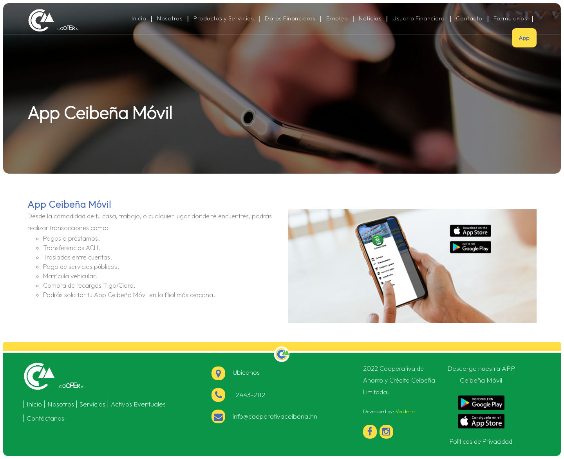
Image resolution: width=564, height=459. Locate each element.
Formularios (510, 18)
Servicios (92, 404)
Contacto (469, 18)
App (524, 38)
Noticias (370, 18)
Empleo (337, 18)
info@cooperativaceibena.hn (275, 416)
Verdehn (405, 411)
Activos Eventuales (138, 404)
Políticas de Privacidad (481, 441)
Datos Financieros (290, 18)
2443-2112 (249, 394)
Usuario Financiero (418, 18)
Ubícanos (236, 372)
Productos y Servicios (223, 18)
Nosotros (170, 18)
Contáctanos (45, 418)
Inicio (139, 18)
